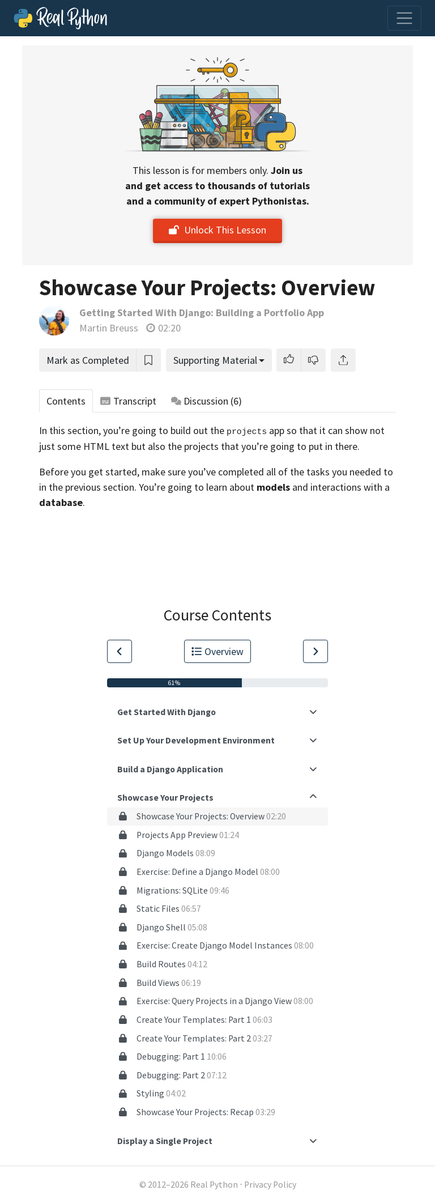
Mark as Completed (87, 360)
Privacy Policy (270, 1184)
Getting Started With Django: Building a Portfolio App (201, 312)
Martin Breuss (108, 327)
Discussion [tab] (206, 400)
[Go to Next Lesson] (315, 651)
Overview (217, 651)
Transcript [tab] (128, 400)
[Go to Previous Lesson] (119, 651)
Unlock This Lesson (217, 229)
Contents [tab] (66, 400)
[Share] (343, 360)
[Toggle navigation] (404, 18)
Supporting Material (215, 360)
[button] (288, 360)
